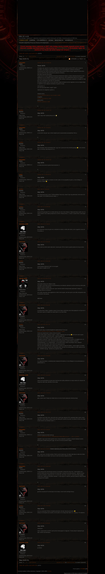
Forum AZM (24, 36)
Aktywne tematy (61, 42)
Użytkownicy (42, 40)
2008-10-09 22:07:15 (44, 110)
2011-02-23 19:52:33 (43, 241)
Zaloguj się (60, 56)
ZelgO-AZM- (23, 278)
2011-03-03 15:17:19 (43, 324)
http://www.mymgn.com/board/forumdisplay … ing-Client (58, 436)
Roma (21, 110)
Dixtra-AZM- (24, 224)
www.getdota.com (44, 98)
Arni (20, 174)
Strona (21, 125)
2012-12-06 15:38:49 (43, 523)
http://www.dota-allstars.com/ (48, 95)
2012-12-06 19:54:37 (43, 542)
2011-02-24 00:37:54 (44, 278)
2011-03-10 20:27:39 (44, 412)
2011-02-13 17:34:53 (43, 224)
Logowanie (69, 40)
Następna (32, 56)
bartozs (22, 62)
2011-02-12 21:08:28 (43, 206)
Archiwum (33, 53)
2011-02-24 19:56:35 (43, 305)
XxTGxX (22, 241)
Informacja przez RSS (78, 59)
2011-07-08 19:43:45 (43, 505)
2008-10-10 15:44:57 (44, 142)
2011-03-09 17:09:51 (44, 393)
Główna (32, 40)
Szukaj (51, 40)
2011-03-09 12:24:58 (43, 375)
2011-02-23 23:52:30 (43, 261)
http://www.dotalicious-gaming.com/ (51, 331)
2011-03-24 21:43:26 (43, 449)
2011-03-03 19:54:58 (43, 355)
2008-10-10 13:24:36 (44, 127)
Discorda (62, 48)
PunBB (83, 568)
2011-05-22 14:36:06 (43, 486)
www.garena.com (43, 101)
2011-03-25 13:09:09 (44, 466)
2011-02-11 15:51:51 (43, 189)
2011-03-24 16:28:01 (43, 429)
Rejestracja (59, 40)
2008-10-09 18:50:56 (44, 62)
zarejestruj (71, 56)
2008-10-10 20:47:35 (44, 159)
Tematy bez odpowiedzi (77, 42)
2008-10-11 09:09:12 (44, 174)
